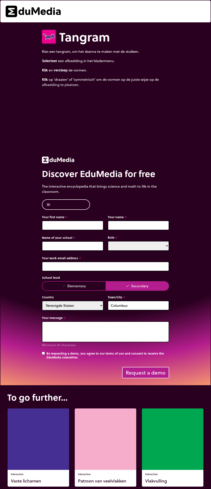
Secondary (137, 285)
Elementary (74, 285)
